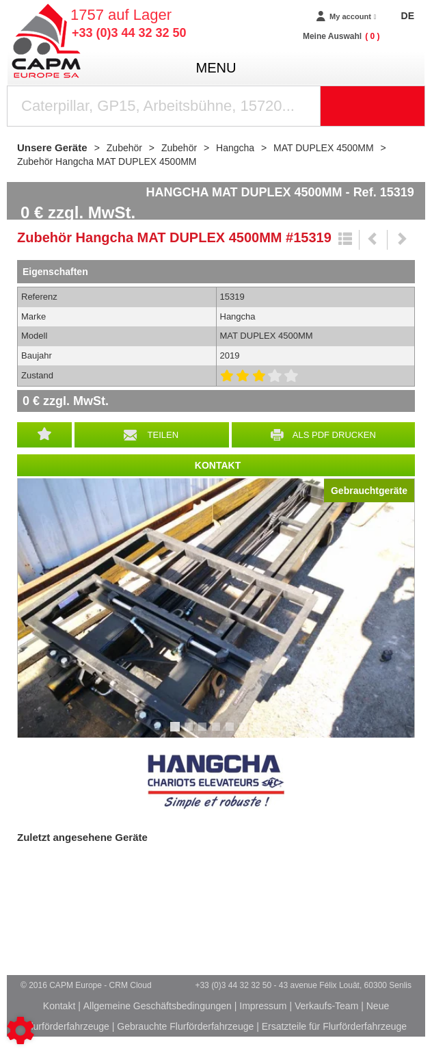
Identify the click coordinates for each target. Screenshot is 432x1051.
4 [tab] (218, 732)
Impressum (262, 1005)
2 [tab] (190, 732)
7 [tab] (259, 732)
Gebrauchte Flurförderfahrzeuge (185, 1026)
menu (216, 67)
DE (407, 15)
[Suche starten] (373, 106)
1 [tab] (177, 732)
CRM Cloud (130, 985)
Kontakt (59, 1005)
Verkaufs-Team (326, 1005)
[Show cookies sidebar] (20, 1030)
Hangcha (216, 782)
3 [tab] (204, 732)
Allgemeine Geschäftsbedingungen (157, 1005)
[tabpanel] (216, 608)
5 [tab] (231, 732)
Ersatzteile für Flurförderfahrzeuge (334, 1026)
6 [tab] (245, 732)
